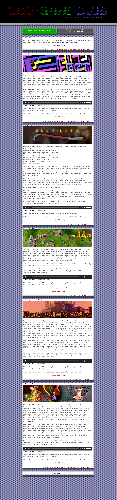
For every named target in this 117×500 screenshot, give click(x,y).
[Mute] (85, 103)
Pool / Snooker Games (78, 30)
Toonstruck (29, 384)
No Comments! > (74, 49)
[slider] (55, 102)
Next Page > (57, 473)
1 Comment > (86, 379)
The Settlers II (31, 228)
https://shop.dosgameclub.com (67, 42)
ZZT (26, 54)
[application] (57, 102)
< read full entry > (58, 45)
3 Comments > (86, 224)
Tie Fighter (78, 31)
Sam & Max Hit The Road (43, 30)
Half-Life (28, 125)
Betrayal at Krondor (32, 300)
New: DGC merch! (31, 37)
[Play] (26, 103)
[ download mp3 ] (30, 105)
